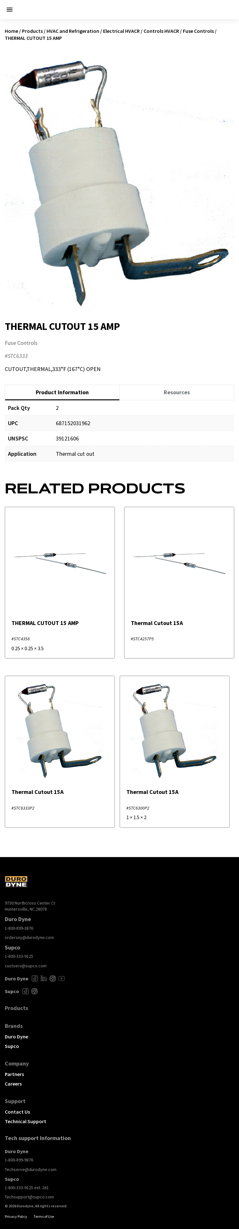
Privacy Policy (16, 1216)
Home (11, 31)
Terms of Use (44, 1216)
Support (15, 1101)
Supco (12, 1046)
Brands (14, 1025)
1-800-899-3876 (19, 928)
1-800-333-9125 (19, 956)
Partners (14, 1074)
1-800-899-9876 (19, 1160)
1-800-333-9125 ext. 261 (27, 1187)
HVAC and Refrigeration (73, 31)
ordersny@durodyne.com (29, 937)
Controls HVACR (161, 31)
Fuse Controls (198, 31)
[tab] (62, 392)
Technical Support (25, 1121)
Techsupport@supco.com (29, 1197)
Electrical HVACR (121, 31)
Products (32, 31)
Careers (13, 1083)
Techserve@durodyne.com (30, 1169)
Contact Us (17, 1112)
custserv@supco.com (26, 966)
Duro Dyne (16, 1036)
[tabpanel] (119, 435)
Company (17, 1063)
